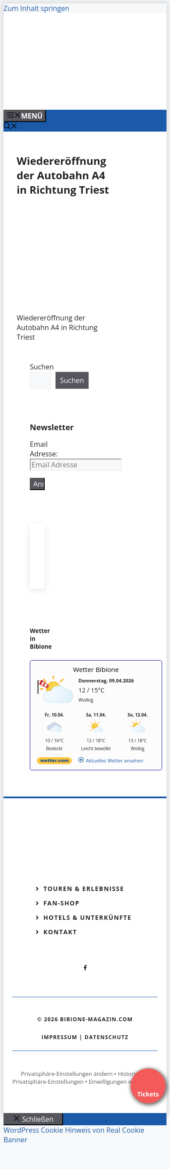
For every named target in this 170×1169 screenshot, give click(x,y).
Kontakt (60, 932)
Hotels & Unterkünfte (87, 917)
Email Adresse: (44, 449)
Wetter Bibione (96, 669)
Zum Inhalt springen (36, 8)
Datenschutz (106, 1037)
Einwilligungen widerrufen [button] (123, 1082)
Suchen (42, 367)
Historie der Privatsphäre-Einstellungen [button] (80, 1078)
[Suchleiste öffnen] (11, 127)
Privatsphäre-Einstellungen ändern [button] (67, 1074)
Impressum (60, 1037)
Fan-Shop (61, 903)
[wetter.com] (54, 762)
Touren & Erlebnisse (83, 888)
